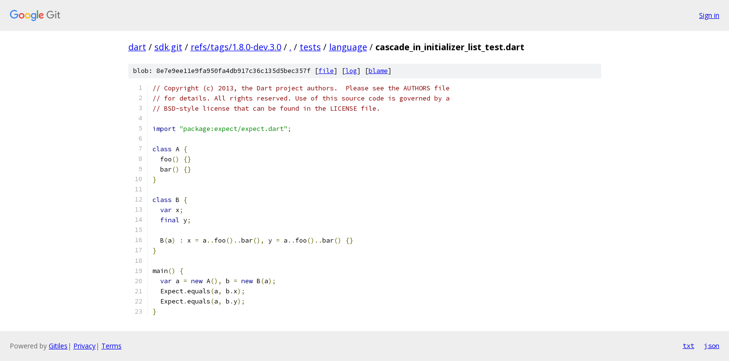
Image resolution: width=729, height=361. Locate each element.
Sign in (709, 15)
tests (310, 47)
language (348, 47)
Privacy (84, 345)
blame (378, 71)
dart (137, 47)
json (711, 345)
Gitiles (58, 345)
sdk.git (168, 47)
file (326, 71)
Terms (111, 345)
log (351, 71)
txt (688, 345)
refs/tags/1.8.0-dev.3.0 (236, 47)
